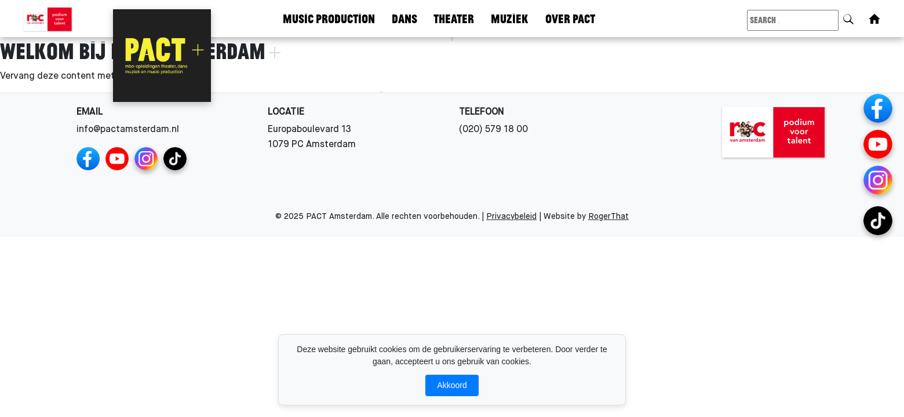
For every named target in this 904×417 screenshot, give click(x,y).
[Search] (848, 17)
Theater (453, 18)
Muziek (509, 18)
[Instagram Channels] (146, 158)
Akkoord (451, 385)
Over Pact (570, 18)
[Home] (874, 19)
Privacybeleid (511, 217)
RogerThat (608, 217)
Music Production (329, 18)
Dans (404, 18)
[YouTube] (117, 158)
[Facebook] (88, 158)
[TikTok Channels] (175, 158)
